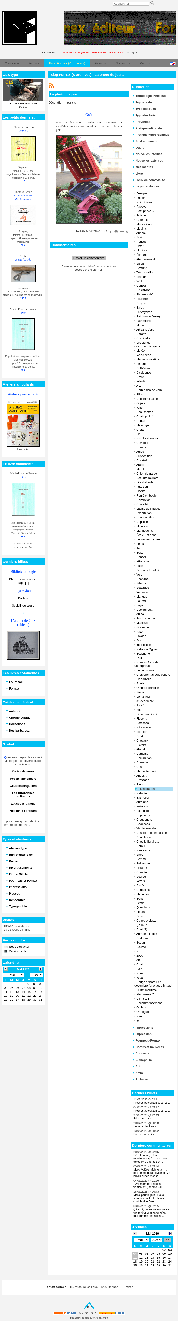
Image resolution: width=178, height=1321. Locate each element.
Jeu (138, 548)
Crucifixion (143, 290)
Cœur (140, 377)
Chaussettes (144, 412)
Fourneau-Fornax (146, 1040)
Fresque (141, 193)
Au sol (140, 614)
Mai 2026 (152, 1233)
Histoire (141, 745)
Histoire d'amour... (148, 438)
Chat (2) (141, 929)
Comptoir (142, 872)
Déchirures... (144, 609)
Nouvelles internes (147, 154)
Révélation (143, 500)
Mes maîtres (143, 167)
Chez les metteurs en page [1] (23, 581)
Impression (142, 1034)
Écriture (141, 255)
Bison (140, 263)
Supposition (144, 456)
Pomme (141, 859)
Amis (138, 1073)
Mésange (142, 425)
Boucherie (143, 653)
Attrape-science (146, 933)
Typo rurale (142, 102)
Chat (139, 964)
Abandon (142, 749)
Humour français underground (146, 664)
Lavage (141, 636)
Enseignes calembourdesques (147, 344)
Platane (141, 363)
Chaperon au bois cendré (153, 674)
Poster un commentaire (89, 258)
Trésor (140, 197)
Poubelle (142, 298)
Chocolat (142, 504)
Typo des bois (144, 115)
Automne (142, 802)
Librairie (141, 868)
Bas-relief (142, 797)
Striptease (143, 863)
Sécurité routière (147, 478)
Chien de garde (146, 473)
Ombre (141, 1007)
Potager (141, 215)
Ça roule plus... (146, 920)
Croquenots (144, 819)
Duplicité (142, 522)
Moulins (141, 228)
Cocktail (141, 460)
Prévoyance (144, 312)
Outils (138, 147)
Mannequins (144, 530)
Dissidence (143, 372)
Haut (89, 1307)
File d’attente (144, 482)
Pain (139, 969)
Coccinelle (143, 338)
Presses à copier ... (145, 1134)
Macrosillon (144, 224)
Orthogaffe (143, 1012)
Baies (140, 307)
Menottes (142, 894)
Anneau (141, 233)
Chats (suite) (144, 416)
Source (141, 876)
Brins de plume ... (144, 1118)
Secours (141, 277)
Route (140, 683)
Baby (139, 854)
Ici (137, 1020)
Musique (142, 623)
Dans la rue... (145, 837)
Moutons (142, 250)
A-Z (138, 385)
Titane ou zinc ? (146, 714)
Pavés (140, 885)
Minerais (142, 526)
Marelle (141, 469)
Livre (138, 173)
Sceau (140, 942)
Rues (139, 973)
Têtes (140, 544)
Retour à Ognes (147, 649)
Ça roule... (143, 925)
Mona (140, 325)
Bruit (139, 237)
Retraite (141, 793)
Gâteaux (142, 219)
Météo (140, 350)
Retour (140, 846)
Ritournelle (143, 727)
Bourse (141, 947)
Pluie (139, 565)
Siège (140, 692)
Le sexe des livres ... (146, 1126)
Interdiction (143, 645)
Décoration (147, 789)
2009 (139, 955)
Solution (141, 731)
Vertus (140, 881)
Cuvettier (142, 442)
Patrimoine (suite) (148, 316)
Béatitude (142, 587)
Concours (141, 1053)
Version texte (17, 951)
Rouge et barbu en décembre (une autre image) (153, 983)
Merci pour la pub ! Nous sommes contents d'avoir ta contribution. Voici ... (150, 1198)
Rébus (140, 421)
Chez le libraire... (147, 841)
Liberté (141, 491)
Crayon (141, 303)
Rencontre (143, 850)
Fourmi (141, 601)
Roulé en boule (146, 495)
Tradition (142, 486)
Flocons (141, 718)
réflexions (142, 561)
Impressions (143, 1027)
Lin (138, 434)
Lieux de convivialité (149, 180)
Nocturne (142, 579)
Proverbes (141, 121)
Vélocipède (143, 355)
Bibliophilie (142, 1060)
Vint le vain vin (146, 828)
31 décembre (145, 701)
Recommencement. (149, 1003)
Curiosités (143, 890)
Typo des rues (144, 108)
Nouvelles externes (148, 160)
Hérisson (142, 241)
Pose (139, 640)
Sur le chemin (145, 618)
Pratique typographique (151, 134)
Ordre (140, 916)
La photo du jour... (147, 186)
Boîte (139, 552)
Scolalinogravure (23, 605)
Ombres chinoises (148, 688)
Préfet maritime (146, 990)
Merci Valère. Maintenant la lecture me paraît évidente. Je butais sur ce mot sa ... (152, 1173)
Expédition (143, 810)
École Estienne (146, 535)
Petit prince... (145, 211)
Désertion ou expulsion (151, 832)
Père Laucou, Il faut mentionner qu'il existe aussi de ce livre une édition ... (151, 1158)
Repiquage (143, 815)
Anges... (141, 775)
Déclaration (144, 758)
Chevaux (142, 740)
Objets (140, 403)
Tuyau (140, 605)
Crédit (140, 736)
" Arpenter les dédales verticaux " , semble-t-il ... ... (151, 1185)
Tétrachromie (145, 670)
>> (167, 1239)
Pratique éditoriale (147, 128)
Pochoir (23, 598)
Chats (140, 429)
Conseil (141, 285)
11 (135, 1257)
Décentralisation (147, 399)
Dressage (142, 780)
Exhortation (144, 513)
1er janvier (143, 696)
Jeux (139, 977)
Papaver (141, 206)
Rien (139, 784)
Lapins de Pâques (148, 508)
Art (138, 960)
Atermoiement (145, 259)
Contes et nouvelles (148, 1047)
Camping (142, 753)
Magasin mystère (147, 359)
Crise (139, 767)
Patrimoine (143, 320)
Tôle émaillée (145, 272)
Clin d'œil (142, 998)
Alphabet (140, 1079)
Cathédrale (143, 368)
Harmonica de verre (149, 390)
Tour (139, 658)
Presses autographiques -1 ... (152, 1110)
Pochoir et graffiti (147, 570)
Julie (139, 407)
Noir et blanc (144, 202)
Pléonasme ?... (146, 994)
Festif (140, 903)
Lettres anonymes (148, 539)
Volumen (142, 592)
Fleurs (140, 911)
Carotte (141, 334)
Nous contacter (18, 946)
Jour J (140, 705)
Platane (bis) (144, 294)
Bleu (139, 709)
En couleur (143, 679)
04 (135, 1253)
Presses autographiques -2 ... (152, 1102)
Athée (140, 451)
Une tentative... (146, 517)
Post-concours (145, 141)
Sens (139, 898)
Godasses (143, 824)
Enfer (139, 246)
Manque (141, 596)
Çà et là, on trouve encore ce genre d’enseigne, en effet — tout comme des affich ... (151, 1212)
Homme (141, 447)
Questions (143, 907)
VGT (139, 281)
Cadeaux (142, 938)
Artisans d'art (144, 329)
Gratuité (141, 268)
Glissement (143, 627)
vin (138, 951)
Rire (139, 1016)
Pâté (139, 631)
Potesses (142, 723)
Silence (141, 394)
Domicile (142, 762)
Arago (140, 464)
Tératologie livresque (149, 96)
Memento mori (146, 771)
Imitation (142, 806)
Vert (139, 574)
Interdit (141, 381)
